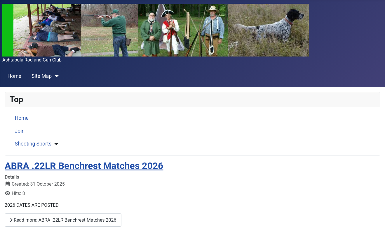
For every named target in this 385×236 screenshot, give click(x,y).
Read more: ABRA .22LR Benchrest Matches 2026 (63, 220)
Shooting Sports (33, 144)
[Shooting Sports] (55, 144)
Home (14, 76)
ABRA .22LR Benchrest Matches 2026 (84, 165)
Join (20, 131)
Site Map (42, 76)
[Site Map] (55, 76)
